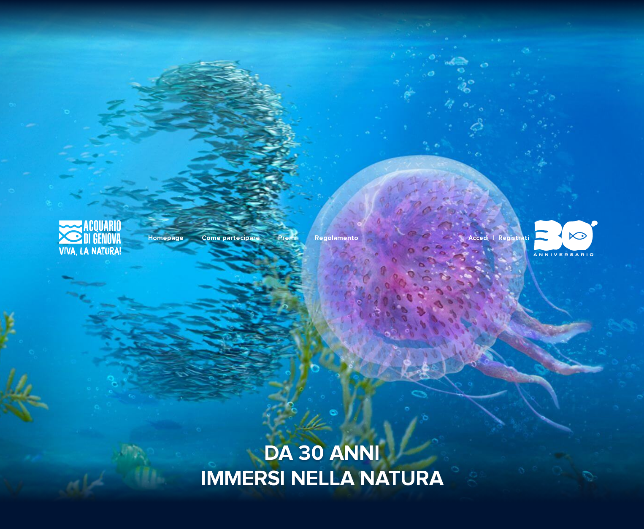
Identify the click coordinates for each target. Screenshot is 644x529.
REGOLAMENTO (300, 512)
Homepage (166, 24)
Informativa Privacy (380, 512)
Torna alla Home (322, 430)
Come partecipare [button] (231, 24)
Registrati (513, 24)
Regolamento (336, 24)
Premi (287, 24)
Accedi (478, 24)
